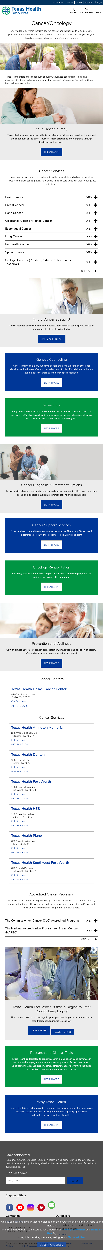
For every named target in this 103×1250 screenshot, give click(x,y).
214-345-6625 (19, 706)
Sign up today (16, 1173)
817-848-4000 (19, 825)
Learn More (51, 152)
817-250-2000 (19, 798)
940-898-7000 (19, 771)
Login (98, 2)
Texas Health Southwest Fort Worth (40, 863)
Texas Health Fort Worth (31, 782)
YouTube (21, 1205)
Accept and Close (51, 1244)
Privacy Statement (73, 1229)
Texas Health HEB (25, 809)
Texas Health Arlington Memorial (37, 728)
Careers (79, 2)
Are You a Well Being (52, 1205)
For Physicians (58, 2)
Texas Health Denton (28, 755)
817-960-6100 (19, 744)
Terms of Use (76, 1237)
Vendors (70, 2)
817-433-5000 (19, 879)
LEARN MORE (51, 1125)
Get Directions (18, 701)
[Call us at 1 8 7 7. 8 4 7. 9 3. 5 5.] (86, 10)
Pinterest (42, 1205)
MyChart (88, 2)
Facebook (10, 1205)
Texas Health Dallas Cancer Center (39, 689)
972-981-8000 (19, 852)
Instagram (31, 1205)
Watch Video (63, 1032)
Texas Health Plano (26, 836)
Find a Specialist (51, 339)
